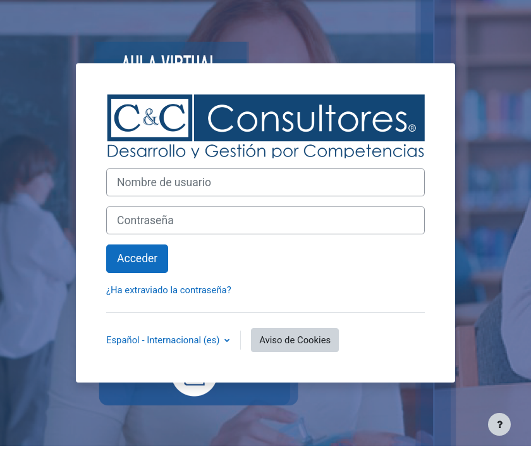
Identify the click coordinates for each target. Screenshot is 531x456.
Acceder (137, 258)
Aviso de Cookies (295, 340)
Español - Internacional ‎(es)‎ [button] (164, 340)
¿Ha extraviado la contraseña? (168, 290)
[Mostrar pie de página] (499, 424)
